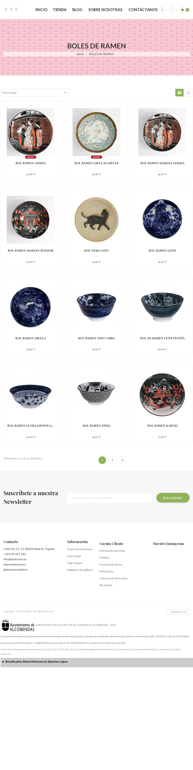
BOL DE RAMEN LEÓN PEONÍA (162, 338)
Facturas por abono (110, 564)
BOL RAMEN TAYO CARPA (96, 338)
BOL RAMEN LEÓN (162, 250)
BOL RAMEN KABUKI (162, 425)
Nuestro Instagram (168, 543)
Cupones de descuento (113, 578)
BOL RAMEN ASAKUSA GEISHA (162, 163)
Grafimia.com (178, 612)
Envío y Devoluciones (80, 549)
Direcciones (106, 571)
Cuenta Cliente (111, 543)
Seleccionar (34, 92)
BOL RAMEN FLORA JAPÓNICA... (30, 425)
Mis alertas (105, 585)
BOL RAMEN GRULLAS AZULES (96, 163)
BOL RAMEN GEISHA (31, 163)
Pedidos (104, 557)
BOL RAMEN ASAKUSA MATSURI (31, 250)
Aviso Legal (74, 556)
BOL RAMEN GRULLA (30, 338)
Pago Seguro (75, 562)
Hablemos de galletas (80, 569)
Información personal (112, 550)
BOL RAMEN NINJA (96, 425)
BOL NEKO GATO (96, 250)
